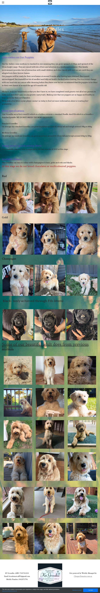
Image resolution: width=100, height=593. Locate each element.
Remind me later (77, 590)
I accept (90, 590)
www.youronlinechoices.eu (9, 591)
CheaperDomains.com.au (83, 576)
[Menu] (3, 2)
